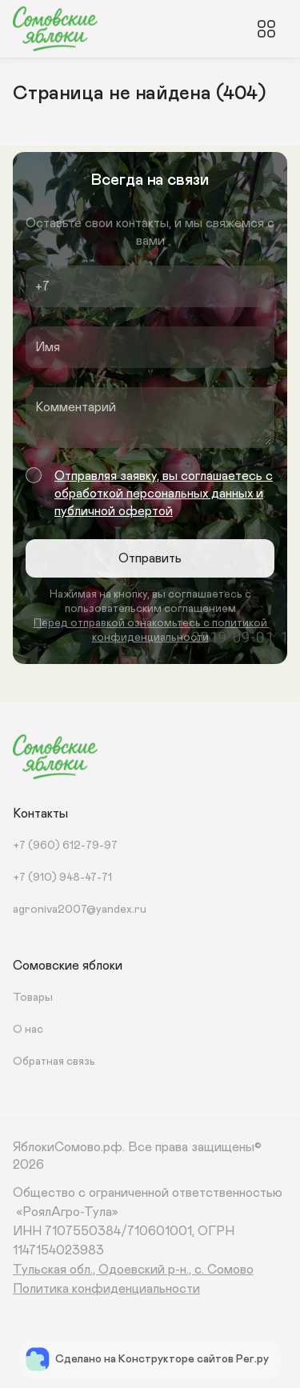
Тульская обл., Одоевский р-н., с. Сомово (133, 1269)
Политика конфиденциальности (106, 1288)
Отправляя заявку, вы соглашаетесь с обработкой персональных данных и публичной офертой (163, 494)
